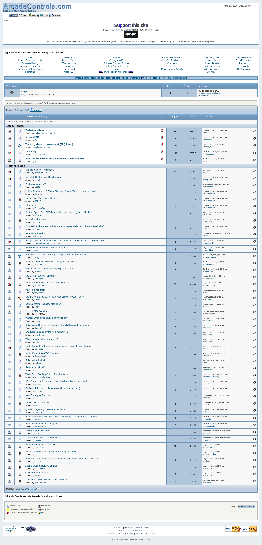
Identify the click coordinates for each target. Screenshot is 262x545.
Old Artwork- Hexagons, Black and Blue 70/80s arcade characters (57, 325)
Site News (211, 72)
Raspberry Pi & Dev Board (30, 69)
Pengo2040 (39, 258)
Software (116, 57)
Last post (209, 116)
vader (36, 433)
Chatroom (135, 78)
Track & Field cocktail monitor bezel (42, 437)
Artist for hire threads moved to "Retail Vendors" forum (54, 159)
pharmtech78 (40, 426)
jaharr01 (37, 222)
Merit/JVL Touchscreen (172, 60)
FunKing (37, 300)
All (54, 133)
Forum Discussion (212, 66)
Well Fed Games (41, 483)
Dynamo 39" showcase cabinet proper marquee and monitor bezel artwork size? (64, 226)
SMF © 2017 (129, 528)
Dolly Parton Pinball (35, 360)
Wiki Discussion (211, 69)
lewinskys (38, 363)
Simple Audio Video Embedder (131, 530)
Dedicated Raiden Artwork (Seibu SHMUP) (46, 479)
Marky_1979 (39, 286)
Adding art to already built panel (41, 466)
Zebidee (208, 327)
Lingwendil (209, 243)
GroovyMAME (116, 60)
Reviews (243, 63)
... (23, 110)
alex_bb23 (38, 349)
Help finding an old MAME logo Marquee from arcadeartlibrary (55, 254)
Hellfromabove (40, 133)
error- (36, 307)
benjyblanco (210, 250)
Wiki (144, 78)
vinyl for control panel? (36, 473)
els (206, 133)
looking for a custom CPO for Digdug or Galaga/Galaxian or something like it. (63, 191)
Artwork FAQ (32, 137)
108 (27, 110)
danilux (37, 405)
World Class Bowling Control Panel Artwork (46, 374)
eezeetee (208, 140)
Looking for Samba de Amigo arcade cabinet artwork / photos (55, 297)
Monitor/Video (69, 60)
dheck (36, 250)
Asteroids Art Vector (35, 233)
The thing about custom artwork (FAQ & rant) (49, 144)
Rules (125, 78)
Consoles (172, 63)
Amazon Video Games (120, 30)
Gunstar (37, 461)
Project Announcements (30, 60)
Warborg (38, 412)
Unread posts (82, 78)
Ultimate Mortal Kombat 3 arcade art (43, 304)
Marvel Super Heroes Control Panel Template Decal (50, 451)
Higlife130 (209, 180)
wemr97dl (209, 271)
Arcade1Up (69, 72)
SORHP (37, 201)
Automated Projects (30, 66)
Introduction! (31, 205)
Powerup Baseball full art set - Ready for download (50, 261)
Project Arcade (211, 63)
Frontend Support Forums (116, 66)
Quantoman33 (210, 257)
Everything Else (211, 57)
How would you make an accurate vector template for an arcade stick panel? (63, 458)
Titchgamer (204, 95)
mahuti (37, 180)
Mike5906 (209, 186)
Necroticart (39, 448)
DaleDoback (210, 285)
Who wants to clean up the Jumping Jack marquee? (50, 268)
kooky (36, 454)
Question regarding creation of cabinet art (45, 409)
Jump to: (233, 506)
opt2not (37, 147)
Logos (24, 91)
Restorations (69, 57)
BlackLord (209, 447)
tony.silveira (39, 293)
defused (37, 236)
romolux (208, 306)
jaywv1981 (209, 468)
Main (30, 57)
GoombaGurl (210, 194)
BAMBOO (38, 173)
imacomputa (210, 426)
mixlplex (208, 398)
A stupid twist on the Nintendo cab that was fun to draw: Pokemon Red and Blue (64, 240)
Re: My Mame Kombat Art (210, 93)
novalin (37, 419)
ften (36, 398)
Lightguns (30, 72)
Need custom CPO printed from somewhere (47, 332)
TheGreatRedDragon (43, 243)
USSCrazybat (210, 454)
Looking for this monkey (37, 402)
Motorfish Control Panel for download (43, 177)
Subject (30, 116)
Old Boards (243, 66)
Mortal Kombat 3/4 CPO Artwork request (45, 353)
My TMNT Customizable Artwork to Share (45, 247)
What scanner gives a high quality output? (46, 318)
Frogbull (208, 482)
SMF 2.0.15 (118, 528)
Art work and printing (35, 219)
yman (36, 370)
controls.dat (69, 69)
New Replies (97, 78)
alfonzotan (38, 215)
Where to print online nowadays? (41, 339)
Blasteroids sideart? (35, 367)
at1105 (37, 187)
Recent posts (113, 78)
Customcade (39, 229)
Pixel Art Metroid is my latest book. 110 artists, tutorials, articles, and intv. (61, 416)
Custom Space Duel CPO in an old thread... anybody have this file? (58, 212)
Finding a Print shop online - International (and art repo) (52, 388)
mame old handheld (35, 290)
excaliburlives (40, 335)
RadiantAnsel (40, 356)
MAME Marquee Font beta (38, 395)
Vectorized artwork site (37, 130)
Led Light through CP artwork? (40, 276)
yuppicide (38, 321)
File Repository (157, 78)
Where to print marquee (37, 430)
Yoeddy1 (38, 440)
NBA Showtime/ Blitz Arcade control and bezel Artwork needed (56, 381)
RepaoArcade (40, 264)
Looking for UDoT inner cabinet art (42, 198)
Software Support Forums (116, 63)
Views (193, 116)
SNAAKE (208, 215)
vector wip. (31, 151)
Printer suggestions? (35, 184)
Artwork (69, 66)
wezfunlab (38, 384)
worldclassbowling (42, 377)
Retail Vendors (243, 60)
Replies (175, 116)
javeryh (37, 272)
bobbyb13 (209, 147)
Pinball (172, 66)
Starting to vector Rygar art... (39, 170)
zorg (36, 154)
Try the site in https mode (116, 72)
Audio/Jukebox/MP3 (172, 57)
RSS (169, 78)
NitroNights (39, 279)
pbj (206, 363)
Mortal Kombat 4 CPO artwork (40, 444)
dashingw (38, 194)
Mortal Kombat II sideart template (41, 423)
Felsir (36, 140)
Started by (41, 116)
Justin (36, 342)
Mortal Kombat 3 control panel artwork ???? (47, 283)
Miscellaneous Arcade (172, 69)
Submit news (180, 78)
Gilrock (208, 461)
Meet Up (211, 60)
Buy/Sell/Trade (243, 57)
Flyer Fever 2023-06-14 (37, 311)
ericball (37, 476)
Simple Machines (142, 528)
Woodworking (69, 63)
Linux (116, 69)
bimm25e (208, 370)
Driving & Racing (30, 63)
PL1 (36, 162)
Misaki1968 (209, 154)
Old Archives (243, 69)
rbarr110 (38, 328)
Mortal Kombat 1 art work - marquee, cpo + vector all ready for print (58, 346)
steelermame (39, 469)
